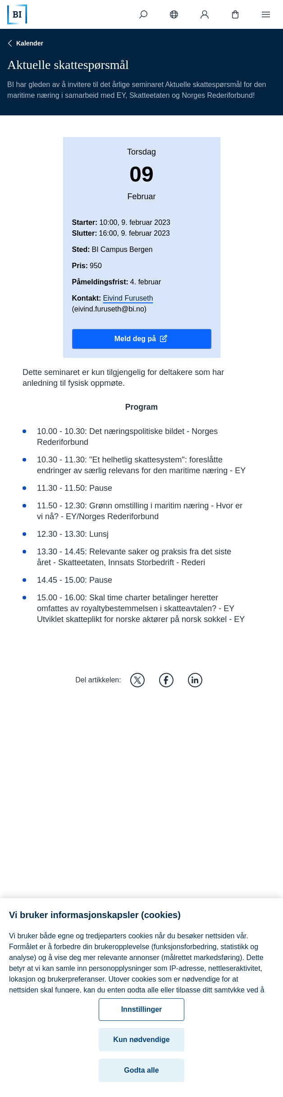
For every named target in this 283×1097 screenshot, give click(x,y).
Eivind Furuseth (128, 298)
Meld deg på (141, 339)
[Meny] (266, 14)
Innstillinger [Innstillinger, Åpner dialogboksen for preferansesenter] (141, 1015)
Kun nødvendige (141, 1045)
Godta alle (141, 1076)
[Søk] (143, 14)
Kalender (24, 43)
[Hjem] (17, 14)
